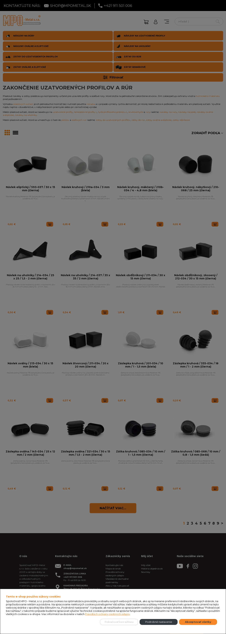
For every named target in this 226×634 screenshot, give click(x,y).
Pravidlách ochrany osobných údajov (107, 614)
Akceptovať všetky (198, 621)
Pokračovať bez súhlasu (119, 621)
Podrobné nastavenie (158, 621)
